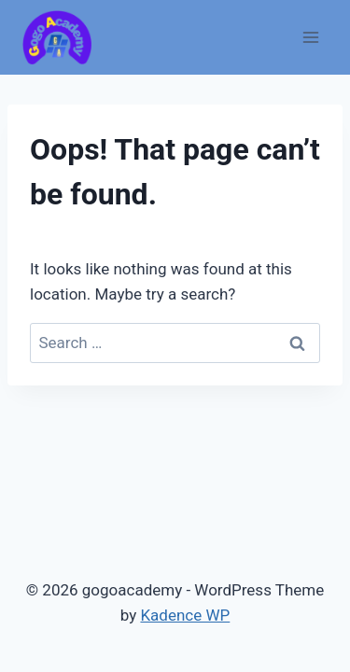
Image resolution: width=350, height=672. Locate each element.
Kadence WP (185, 615)
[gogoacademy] (56, 37)
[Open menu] (310, 36)
